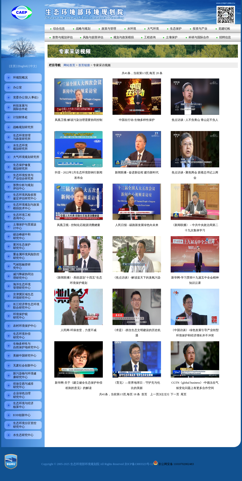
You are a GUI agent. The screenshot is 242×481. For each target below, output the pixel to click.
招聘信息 (223, 37)
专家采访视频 (102, 65)
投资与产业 (198, 28)
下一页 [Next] (174, 394)
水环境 (130, 28)
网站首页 (69, 65)
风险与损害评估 (91, 37)
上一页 (154, 394)
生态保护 (174, 28)
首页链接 (84, 65)
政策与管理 (107, 28)
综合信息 (57, 28)
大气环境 (151, 28)
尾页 (183, 394)
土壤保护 (170, 37)
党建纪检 (223, 28)
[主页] (13, 66)
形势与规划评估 (61, 37)
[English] (22, 66)
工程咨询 (148, 37)
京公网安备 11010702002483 (173, 464)
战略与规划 (81, 28)
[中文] (33, 66)
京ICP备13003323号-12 (138, 464)
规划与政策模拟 (122, 37)
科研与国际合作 (197, 37)
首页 (144, 394)
